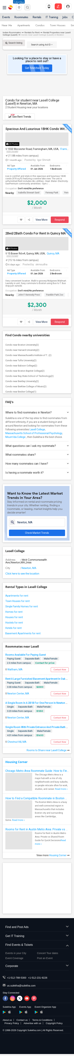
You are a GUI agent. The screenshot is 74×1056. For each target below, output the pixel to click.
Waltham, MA (15, 669)
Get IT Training (37, 936)
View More (42, 219)
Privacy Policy (11, 1023)
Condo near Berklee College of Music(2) (25, 386)
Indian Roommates (12, 32)
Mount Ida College (15, 437)
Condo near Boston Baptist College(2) (25, 370)
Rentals (37, 17)
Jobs (65, 17)
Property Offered (16, 169)
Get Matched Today (37, 68)
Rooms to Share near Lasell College (48, 750)
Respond (60, 219)
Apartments (23, 25)
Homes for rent (14, 612)
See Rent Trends (20, 116)
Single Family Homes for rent (21, 606)
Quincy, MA (53, 253)
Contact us (22, 1020)
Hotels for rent (13, 628)
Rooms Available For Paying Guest (25, 654)
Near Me (7, 25)
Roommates (21, 17)
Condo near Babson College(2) (21, 365)
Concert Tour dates (47, 953)
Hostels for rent (14, 622)
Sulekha (10, 7)
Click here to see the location (22, 573)
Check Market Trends (37, 532)
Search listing (13, 42)
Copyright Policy (54, 1023)
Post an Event (45, 958)
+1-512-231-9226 (37, 977)
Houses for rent (14, 617)
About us (7, 1020)
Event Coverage (14, 958)
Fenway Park (52, 192)
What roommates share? (37, 454)
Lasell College (37, 429)
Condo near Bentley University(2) (22, 381)
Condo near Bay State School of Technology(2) (29, 376)
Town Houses (57, 25)
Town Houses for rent (17, 601)
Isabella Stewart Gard (28, 192)
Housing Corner (16, 762)
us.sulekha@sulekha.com (21, 985)
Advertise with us (32, 1023)
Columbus (19, 2)
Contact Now (59, 669)
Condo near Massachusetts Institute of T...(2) (28, 355)
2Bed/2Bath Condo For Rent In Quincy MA (35, 233)
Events (6, 17)
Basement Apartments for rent (23, 633)
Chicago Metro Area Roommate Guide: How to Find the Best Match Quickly (37, 771)
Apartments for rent (16, 595)
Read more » (61, 789)
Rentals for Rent (32, 32)
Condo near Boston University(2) (22, 344)
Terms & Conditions (42, 1020)
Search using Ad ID (42, 44)
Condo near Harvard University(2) (22, 350)
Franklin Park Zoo (54, 295)
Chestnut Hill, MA (16, 741)
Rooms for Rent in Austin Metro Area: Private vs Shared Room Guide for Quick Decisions (37, 829)
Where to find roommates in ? (37, 412)
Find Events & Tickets (37, 945)
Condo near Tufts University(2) (20, 360)
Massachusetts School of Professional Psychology (33, 433)
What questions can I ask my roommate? (37, 446)
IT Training (52, 17)
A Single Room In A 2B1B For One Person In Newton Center (39, 702)
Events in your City (15, 953)
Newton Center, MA (18, 693)
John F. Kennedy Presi (29, 295)
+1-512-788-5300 (16, 977)
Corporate (37, 966)
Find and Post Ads (37, 927)
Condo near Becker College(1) (20, 391)
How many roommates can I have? (37, 463)
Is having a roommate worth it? (37, 472)
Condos (40, 25)
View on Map (12, 152)
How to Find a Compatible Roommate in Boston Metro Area (37, 798)
